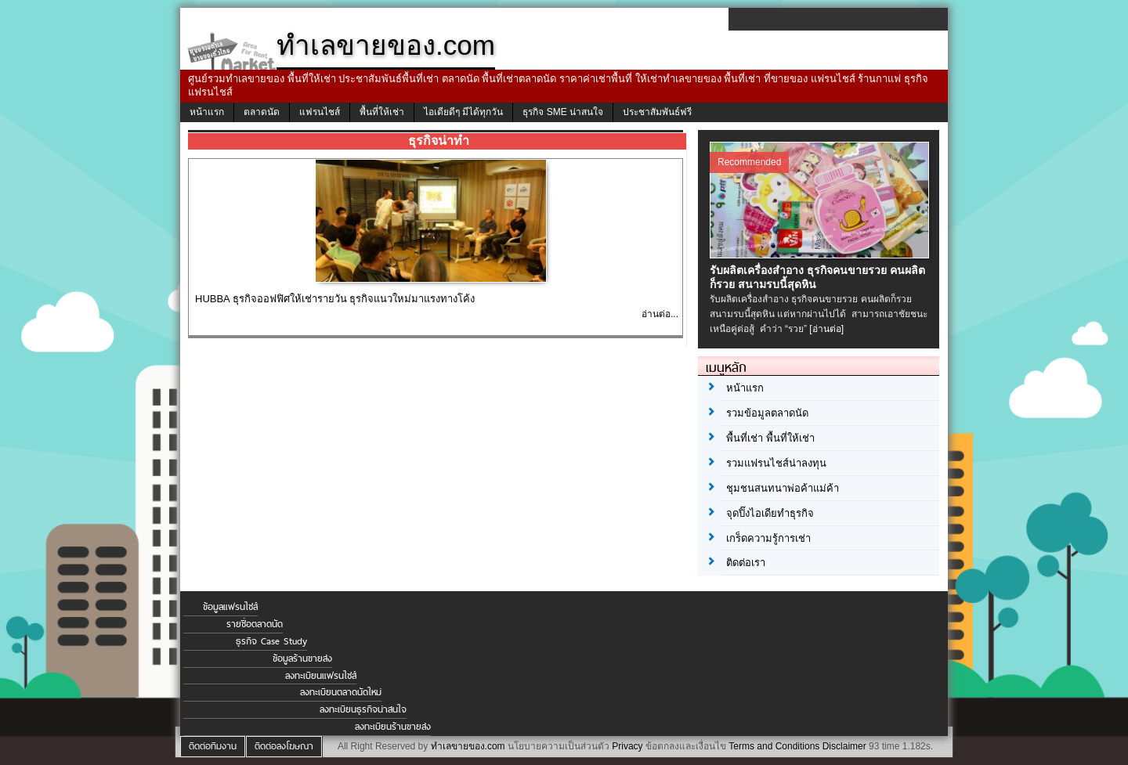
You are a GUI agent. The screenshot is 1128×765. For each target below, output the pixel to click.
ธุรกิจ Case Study (271, 641)
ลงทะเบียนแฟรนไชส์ (320, 676)
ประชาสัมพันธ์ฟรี (657, 111)
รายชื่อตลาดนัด (254, 624)
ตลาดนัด (262, 111)
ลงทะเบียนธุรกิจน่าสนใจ (363, 709)
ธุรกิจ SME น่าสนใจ (562, 111)
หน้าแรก (207, 111)
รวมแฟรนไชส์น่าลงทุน (776, 463)
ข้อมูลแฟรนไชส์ (230, 607)
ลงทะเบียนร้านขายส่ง (393, 726)
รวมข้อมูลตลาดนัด (767, 413)
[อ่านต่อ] (826, 328)
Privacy (627, 746)
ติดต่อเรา (745, 562)
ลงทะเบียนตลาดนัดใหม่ (340, 692)
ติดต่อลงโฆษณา (284, 746)
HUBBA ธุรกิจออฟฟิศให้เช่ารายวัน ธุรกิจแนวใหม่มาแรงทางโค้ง (335, 299)
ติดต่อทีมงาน (213, 746)
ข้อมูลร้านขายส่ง (302, 658)
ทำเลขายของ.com (468, 746)
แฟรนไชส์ (319, 111)
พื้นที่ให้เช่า (382, 111)
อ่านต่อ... (660, 314)
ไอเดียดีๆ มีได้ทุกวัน (463, 111)
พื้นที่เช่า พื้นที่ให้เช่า (770, 438)
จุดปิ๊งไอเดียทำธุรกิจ (770, 513)
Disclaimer (844, 746)
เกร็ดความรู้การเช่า (768, 538)
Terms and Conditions (773, 746)
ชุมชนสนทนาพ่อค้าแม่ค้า (782, 488)
